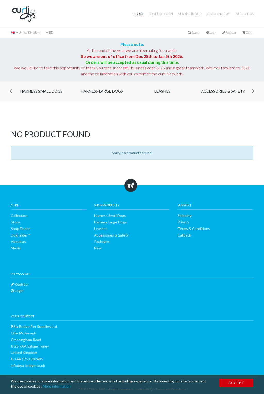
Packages (102, 241)
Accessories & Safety (223, 91)
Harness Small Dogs (41, 91)
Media (16, 248)
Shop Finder (190, 14)
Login (211, 32)
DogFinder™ (218, 14)
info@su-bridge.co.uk (28, 365)
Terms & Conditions (194, 228)
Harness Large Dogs (102, 91)
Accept (236, 383)
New (98, 248)
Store (138, 14)
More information (57, 386)
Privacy (183, 222)
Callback (184, 235)
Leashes (162, 91)
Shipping (185, 215)
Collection (161, 14)
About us (245, 14)
